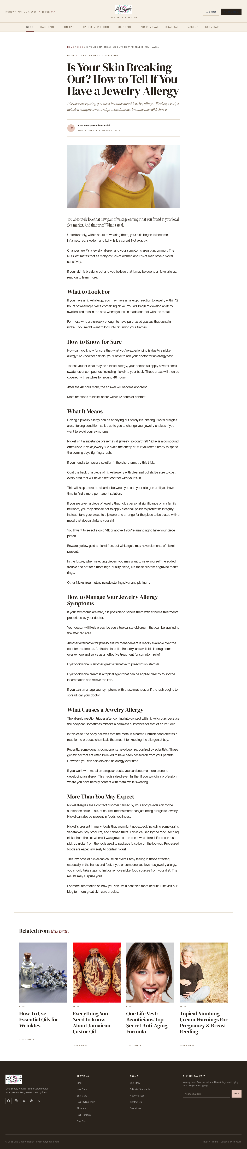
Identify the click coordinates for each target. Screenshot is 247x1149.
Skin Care (69, 27)
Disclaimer (135, 1108)
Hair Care (47, 27)
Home (70, 47)
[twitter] (39, 1101)
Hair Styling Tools (97, 27)
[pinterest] (31, 1101)
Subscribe (231, 12)
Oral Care (173, 27)
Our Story (135, 1083)
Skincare (125, 27)
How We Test (137, 1095)
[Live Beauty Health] (123, 12)
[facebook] (8, 1101)
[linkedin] (24, 1101)
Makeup (192, 27)
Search (211, 12)
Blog (30, 27)
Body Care (213, 27)
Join (236, 1094)
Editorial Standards (140, 1089)
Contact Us (136, 1102)
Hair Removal (149, 27)
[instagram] (16, 1101)
